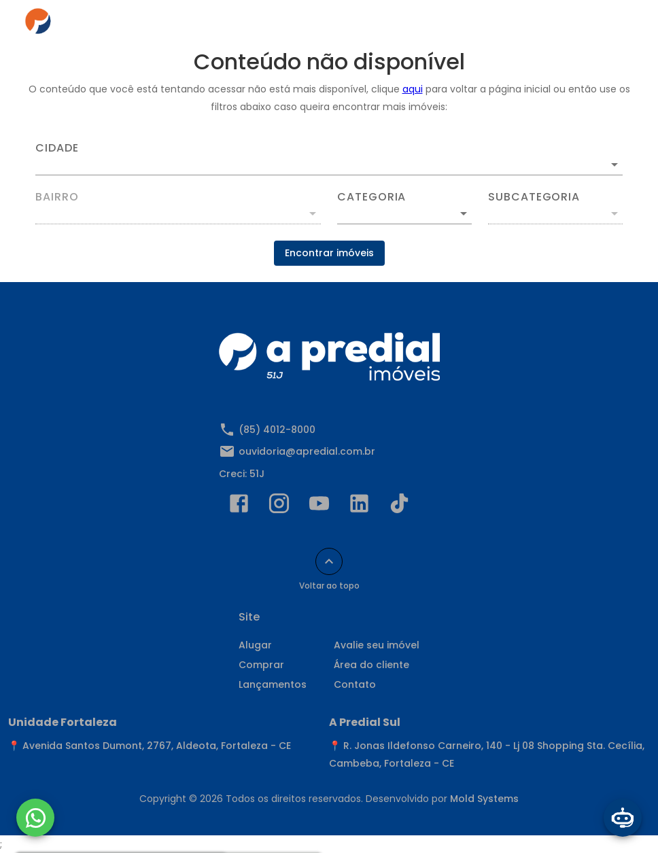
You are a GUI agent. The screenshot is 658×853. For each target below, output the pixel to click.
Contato (355, 684)
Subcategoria (534, 197)
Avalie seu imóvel (376, 645)
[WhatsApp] (35, 818)
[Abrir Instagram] (279, 506)
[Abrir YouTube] (319, 506)
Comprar (261, 665)
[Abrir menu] (613, 24)
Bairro (57, 197)
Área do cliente (371, 665)
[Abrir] (614, 164)
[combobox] (329, 159)
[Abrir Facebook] (239, 506)
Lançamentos (273, 684)
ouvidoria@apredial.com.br (307, 451)
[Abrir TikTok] (399, 506)
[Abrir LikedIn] (359, 506)
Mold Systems (484, 798)
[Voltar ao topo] (329, 561)
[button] (404, 213)
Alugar (255, 645)
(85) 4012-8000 (277, 429)
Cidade (57, 148)
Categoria (371, 197)
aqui (412, 89)
